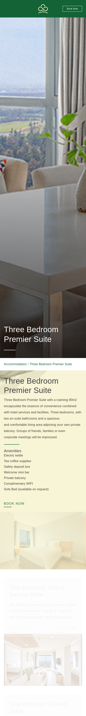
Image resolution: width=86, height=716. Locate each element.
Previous (4, 541)
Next (82, 541)
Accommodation (15, 364)
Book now (72, 8)
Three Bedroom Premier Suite (51, 364)
